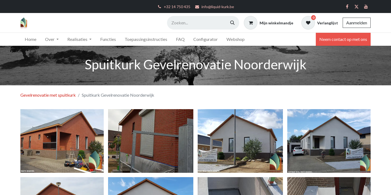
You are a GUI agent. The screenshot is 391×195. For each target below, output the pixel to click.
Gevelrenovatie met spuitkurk (48, 95)
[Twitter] (356, 6)
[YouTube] (366, 6)
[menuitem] (30, 39)
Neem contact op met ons (343, 39)
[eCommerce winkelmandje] (268, 22)
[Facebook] (347, 6)
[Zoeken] (232, 23)
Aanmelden (356, 22)
